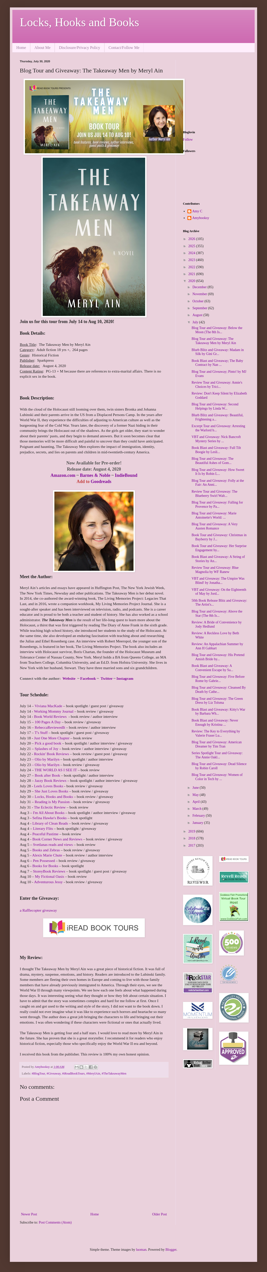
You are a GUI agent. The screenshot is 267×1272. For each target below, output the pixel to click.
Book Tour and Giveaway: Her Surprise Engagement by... (219, 548)
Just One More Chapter (51, 738)
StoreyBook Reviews (49, 871)
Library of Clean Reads (50, 823)
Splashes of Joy (46, 748)
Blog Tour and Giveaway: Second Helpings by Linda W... (215, 406)
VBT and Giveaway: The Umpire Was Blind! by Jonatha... (218, 581)
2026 (192, 239)
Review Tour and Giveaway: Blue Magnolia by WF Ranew (215, 570)
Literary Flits (43, 828)
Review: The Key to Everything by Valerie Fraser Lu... (216, 733)
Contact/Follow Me (124, 47)
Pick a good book (48, 743)
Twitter (107, 678)
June (196, 788)
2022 (192, 267)
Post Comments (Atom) (55, 1222)
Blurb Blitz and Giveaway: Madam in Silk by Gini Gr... (218, 352)
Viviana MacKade (48, 706)
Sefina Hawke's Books (49, 818)
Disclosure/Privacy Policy (79, 47)
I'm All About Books (48, 813)
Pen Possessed (44, 860)
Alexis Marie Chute (47, 855)
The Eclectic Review (50, 807)
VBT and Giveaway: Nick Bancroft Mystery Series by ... (216, 439)
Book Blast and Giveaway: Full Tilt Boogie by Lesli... (216, 450)
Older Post (159, 1214)
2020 (192, 281)
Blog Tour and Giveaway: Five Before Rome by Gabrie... (218, 679)
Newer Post (29, 1214)
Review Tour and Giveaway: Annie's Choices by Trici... (217, 385)
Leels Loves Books (49, 786)
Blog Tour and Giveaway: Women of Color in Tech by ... (217, 777)
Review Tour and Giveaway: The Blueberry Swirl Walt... (214, 494)
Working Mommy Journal (53, 711)
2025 (192, 246)
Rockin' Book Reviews (51, 754)
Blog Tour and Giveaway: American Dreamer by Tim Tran (217, 744)
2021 (192, 274)
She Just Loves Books (51, 791)
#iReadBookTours (73, 1073)
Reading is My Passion (52, 802)
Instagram (124, 678)
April (196, 802)
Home (21, 47)
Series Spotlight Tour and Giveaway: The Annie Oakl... (217, 755)
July (195, 322)
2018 (192, 838)
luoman (141, 1249)
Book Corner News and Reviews (57, 839)
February (199, 815)
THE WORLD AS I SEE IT (56, 770)
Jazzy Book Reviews (50, 780)
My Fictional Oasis (49, 876)
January (198, 823)
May (196, 795)
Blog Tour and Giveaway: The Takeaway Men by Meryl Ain (214, 341)
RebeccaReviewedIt (50, 727)
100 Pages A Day (48, 722)
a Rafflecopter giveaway (38, 910)
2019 (192, 831)
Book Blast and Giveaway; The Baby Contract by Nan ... (217, 363)
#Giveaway (53, 1073)
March (197, 809)
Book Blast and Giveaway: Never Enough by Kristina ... (215, 722)
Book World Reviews (50, 716)
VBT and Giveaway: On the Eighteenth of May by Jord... (219, 592)
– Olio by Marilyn (46, 759)
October (198, 301)
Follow (188, 139)
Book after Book (47, 775)
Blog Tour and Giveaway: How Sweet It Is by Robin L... (218, 472)
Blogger (170, 1249)
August (197, 315)
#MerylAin (93, 1073)
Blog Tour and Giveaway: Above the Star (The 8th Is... (217, 613)
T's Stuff (41, 732)
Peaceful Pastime (45, 834)
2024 (192, 253)
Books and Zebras (46, 850)
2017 (192, 845)
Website (69, 678)
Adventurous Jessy (48, 882)
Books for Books (45, 866)
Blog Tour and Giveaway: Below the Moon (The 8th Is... (217, 330)
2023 (192, 260)
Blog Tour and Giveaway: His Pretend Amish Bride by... (218, 657)
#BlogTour (38, 1073)
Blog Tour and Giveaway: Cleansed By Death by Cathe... (219, 690)
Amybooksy (200, 218)
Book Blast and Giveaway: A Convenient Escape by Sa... (212, 668)
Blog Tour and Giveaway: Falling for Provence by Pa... (217, 504)
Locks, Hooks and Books (79, 22)
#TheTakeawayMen (114, 1073)
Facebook (88, 678)
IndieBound (126, 475)
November (200, 294)
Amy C (197, 211)
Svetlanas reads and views (53, 844)
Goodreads (101, 481)
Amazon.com (62, 475)
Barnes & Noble (95, 475)
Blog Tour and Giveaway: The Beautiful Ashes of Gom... (213, 461)
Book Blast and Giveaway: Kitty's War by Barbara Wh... (218, 712)
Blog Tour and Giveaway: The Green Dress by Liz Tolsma (217, 701)
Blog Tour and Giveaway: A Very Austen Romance (215, 526)
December (199, 287)
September (200, 308)
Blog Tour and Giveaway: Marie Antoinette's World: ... (214, 515)
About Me (42, 47)
